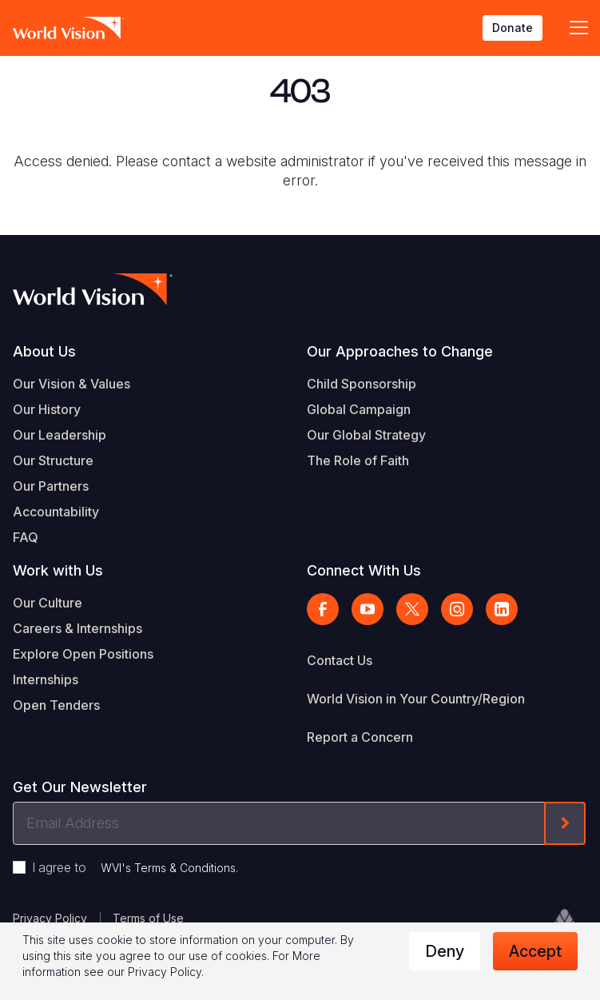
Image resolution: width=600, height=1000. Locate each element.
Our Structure (53, 460)
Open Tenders (56, 705)
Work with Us (58, 570)
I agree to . (135, 867)
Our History (47, 409)
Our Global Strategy (366, 435)
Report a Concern (360, 737)
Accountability (56, 512)
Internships (45, 679)
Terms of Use (148, 918)
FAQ (25, 537)
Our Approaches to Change (400, 351)
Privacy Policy (50, 918)
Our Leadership (59, 435)
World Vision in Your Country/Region (416, 699)
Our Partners (51, 486)
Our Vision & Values (71, 384)
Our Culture (47, 603)
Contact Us (339, 660)
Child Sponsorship (361, 384)
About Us (44, 351)
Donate (512, 27)
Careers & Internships (77, 628)
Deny (444, 951)
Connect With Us (364, 570)
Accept (535, 951)
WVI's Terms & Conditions (168, 868)
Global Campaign (359, 409)
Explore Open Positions (83, 654)
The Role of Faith (358, 460)
